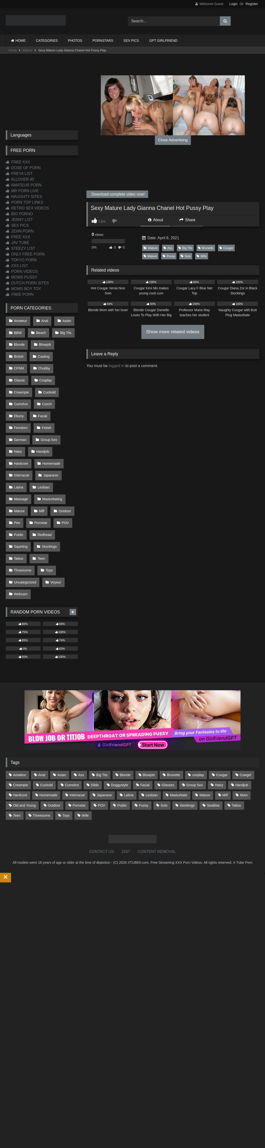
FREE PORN (20, 294)
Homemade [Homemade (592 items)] (48, 743)
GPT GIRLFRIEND (163, 40)
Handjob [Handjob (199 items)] (241, 733)
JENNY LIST (19, 220)
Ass (167, 248)
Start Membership (15, 1145)
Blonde (19, 341)
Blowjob (44, 341)
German (20, 412)
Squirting (20, 503)
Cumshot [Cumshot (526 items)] (72, 733)
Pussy (169, 256)
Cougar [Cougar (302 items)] (222, 723)
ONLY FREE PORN (25, 254)
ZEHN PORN (20, 231)
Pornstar (39, 483)
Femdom (20, 402)
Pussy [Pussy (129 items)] (143, 753)
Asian (64, 320)
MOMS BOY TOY (23, 289)
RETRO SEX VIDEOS (27, 208)
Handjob (41, 422)
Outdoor (62, 473)
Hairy (18, 422)
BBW (18, 331)
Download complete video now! (117, 194)
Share (187, 220)
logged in (116, 366)
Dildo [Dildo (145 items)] (95, 733)
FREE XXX (18, 162)
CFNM (66, 351)
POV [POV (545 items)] (101, 753)
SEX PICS (131, 40)
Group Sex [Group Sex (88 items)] (194, 733)
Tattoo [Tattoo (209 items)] (236, 753)
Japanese (49, 442)
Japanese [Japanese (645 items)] (104, 743)
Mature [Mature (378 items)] (204, 743)
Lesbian (42, 452)
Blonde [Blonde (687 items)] (125, 723)
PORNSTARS (102, 40)
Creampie (46, 371)
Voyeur (54, 533)
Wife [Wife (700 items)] (85, 764)
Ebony (42, 391)
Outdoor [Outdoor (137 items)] (54, 753)
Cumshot (46, 381)
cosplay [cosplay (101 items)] (198, 723)
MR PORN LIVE (22, 191)
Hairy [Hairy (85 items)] (219, 733)
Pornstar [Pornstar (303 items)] (78, 753)
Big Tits (185, 248)
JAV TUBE (17, 243)
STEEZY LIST (20, 248)
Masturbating (51, 462)
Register (252, 4)
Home (13, 50)
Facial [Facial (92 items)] (144, 733)
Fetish (45, 402)
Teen (40, 513)
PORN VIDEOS (22, 271)
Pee (17, 483)
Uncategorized (25, 533)
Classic (44, 361)
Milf (40, 473)
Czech (19, 391)
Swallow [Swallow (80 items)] (213, 753)
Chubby (20, 361)
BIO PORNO (19, 214)
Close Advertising (173, 140)
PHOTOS (75, 40)
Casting (42, 351)
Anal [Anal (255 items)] (41, 723)
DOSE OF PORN (23, 168)
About (155, 220)
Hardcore (21, 432)
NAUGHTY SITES (24, 197)
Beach (40, 331)
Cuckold (20, 381)
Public (18, 493)
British (18, 351)
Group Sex (47, 412)
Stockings (48, 503)
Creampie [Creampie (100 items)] (20, 733)
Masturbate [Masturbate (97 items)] (178, 743)
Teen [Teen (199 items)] (16, 764)
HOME (21, 40)
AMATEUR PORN (24, 185)
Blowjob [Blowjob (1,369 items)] (149, 723)
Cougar (226, 248)
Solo (186, 256)
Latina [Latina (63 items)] (128, 743)
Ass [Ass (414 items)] (81, 723)
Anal (43, 320)
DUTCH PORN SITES (27, 283)
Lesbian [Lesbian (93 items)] (152, 743)
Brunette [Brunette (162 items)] (173, 723)
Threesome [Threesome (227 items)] (41, 764)
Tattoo (18, 513)
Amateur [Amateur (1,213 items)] (19, 723)
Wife (202, 256)
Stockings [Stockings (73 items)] (187, 753)
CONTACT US (101, 800)
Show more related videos (172, 331)
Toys (48, 523)
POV (62, 483)
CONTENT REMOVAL (157, 800)
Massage (21, 462)
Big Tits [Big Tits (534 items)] (102, 723)
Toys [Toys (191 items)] (66, 764)
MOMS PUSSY (21, 277)
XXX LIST (17, 266)
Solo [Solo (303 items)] (164, 753)
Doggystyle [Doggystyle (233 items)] (119, 733)
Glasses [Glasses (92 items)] (168, 733)
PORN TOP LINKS (24, 202)
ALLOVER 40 (20, 179)
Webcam (20, 544)
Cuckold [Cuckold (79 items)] (46, 733)
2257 (125, 800)
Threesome (22, 523)
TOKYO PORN (21, 260)
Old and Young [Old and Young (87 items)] (24, 753)
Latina (18, 452)
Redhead (43, 493)
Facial (64, 391)
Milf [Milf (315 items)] (225, 743)
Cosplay (20, 371)
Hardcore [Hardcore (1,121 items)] (20, 743)
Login (233, 4)
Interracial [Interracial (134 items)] (77, 743)
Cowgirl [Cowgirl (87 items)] (245, 723)
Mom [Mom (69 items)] (244, 743)
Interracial (21, 442)
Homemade (50, 432)
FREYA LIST (19, 174)
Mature (27, 50)
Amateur (20, 320)
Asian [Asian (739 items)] (61, 723)
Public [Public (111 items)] (122, 753)
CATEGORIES (47, 40)
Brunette (205, 248)
